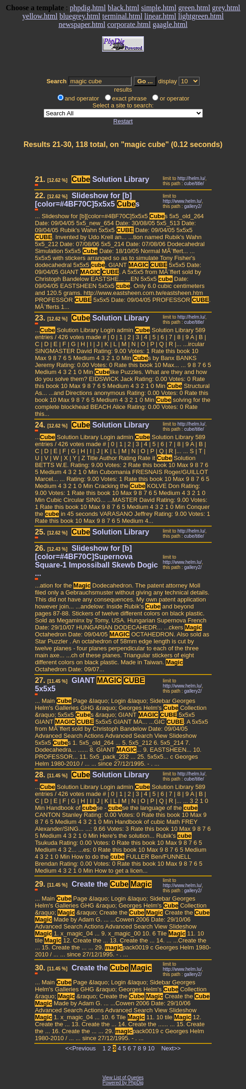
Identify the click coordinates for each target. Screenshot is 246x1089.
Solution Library (110, 179)
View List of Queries (123, 1077)
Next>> (171, 1048)
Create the (111, 884)
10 (151, 1048)
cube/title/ (194, 183)
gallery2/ (193, 206)
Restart (123, 121)
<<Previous (80, 1048)
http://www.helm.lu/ (182, 201)
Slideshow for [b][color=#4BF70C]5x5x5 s (87, 200)
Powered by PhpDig (123, 1082)
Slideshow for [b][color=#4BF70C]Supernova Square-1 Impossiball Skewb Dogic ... (96, 560)
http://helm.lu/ (191, 178)
